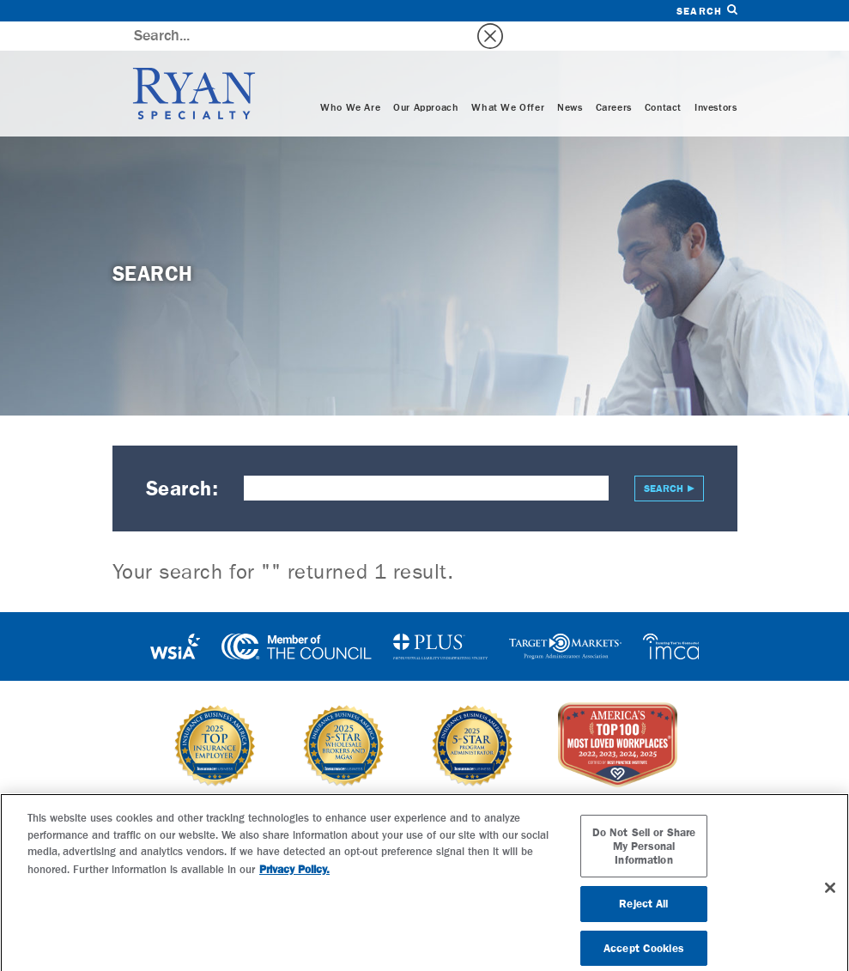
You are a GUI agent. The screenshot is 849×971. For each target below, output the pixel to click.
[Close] (830, 894)
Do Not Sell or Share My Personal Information (644, 853)
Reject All (643, 911)
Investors (715, 79)
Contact (663, 79)
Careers (614, 79)
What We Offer (507, 79)
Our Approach (425, 79)
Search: (182, 459)
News (569, 79)
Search (706, 10)
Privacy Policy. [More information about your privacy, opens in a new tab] (294, 876)
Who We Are (350, 79)
